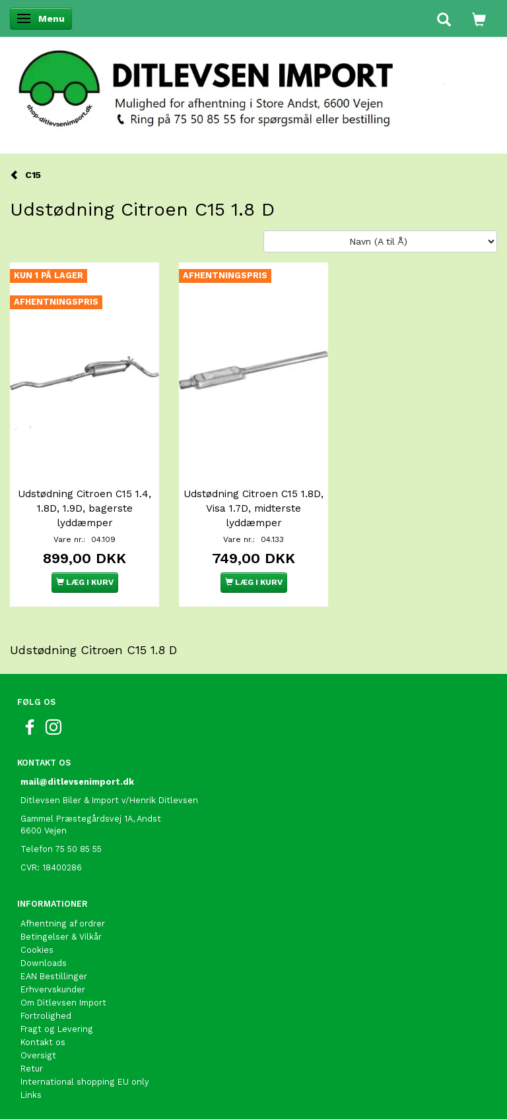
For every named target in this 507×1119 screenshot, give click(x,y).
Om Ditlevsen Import (63, 1003)
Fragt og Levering (56, 1029)
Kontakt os (42, 1042)
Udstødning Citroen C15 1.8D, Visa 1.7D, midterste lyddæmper (253, 508)
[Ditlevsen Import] (253, 84)
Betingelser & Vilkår (61, 937)
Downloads (43, 963)
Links (31, 1095)
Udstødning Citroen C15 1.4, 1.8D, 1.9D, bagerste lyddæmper (84, 508)
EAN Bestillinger (53, 976)
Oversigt (38, 1055)
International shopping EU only (84, 1082)
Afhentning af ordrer (62, 923)
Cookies (36, 950)
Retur (31, 1069)
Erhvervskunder (52, 989)
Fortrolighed (45, 1016)
